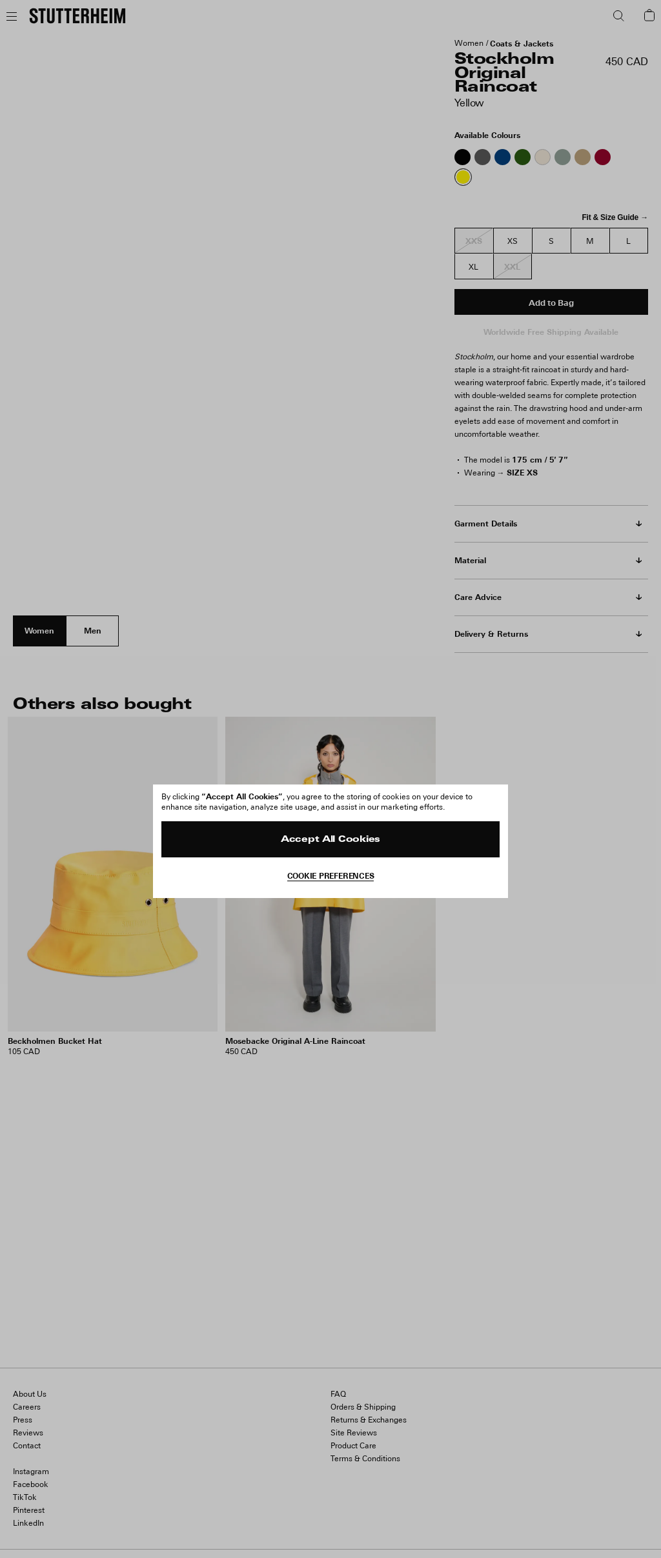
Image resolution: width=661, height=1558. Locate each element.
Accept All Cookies (330, 839)
